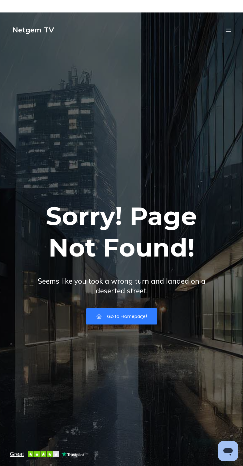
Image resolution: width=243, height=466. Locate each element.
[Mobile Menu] (228, 29)
